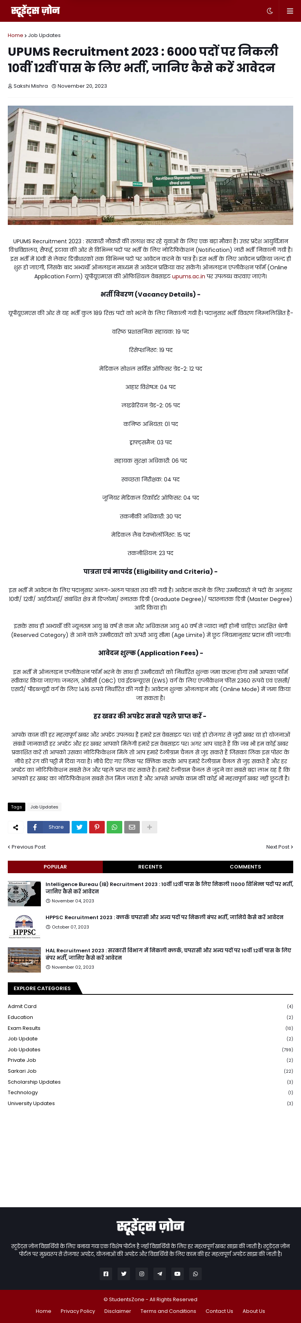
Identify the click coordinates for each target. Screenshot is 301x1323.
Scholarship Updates (150, 1082)
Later (112, 20)
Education (150, 1017)
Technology (150, 1093)
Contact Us (219, 1311)
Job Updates (44, 35)
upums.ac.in (188, 276)
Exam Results (150, 1028)
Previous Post (29, 847)
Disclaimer (117, 1311)
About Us (254, 1311)
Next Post (277, 847)
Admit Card (150, 1007)
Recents (150, 866)
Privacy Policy (78, 1311)
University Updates (150, 1103)
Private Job (150, 1060)
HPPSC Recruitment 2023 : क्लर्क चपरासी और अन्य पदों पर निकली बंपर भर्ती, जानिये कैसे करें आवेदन (164, 917)
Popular (55, 866)
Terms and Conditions (168, 1311)
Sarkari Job (150, 1071)
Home (15, 35)
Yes (191, 20)
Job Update (150, 1039)
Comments (245, 866)
